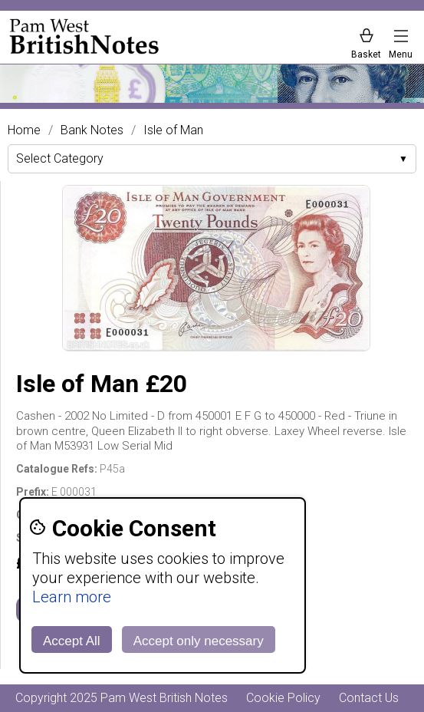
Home (24, 130)
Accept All (71, 641)
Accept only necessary (198, 641)
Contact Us (369, 698)
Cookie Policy (283, 698)
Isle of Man (173, 130)
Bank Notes (92, 130)
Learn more (71, 597)
